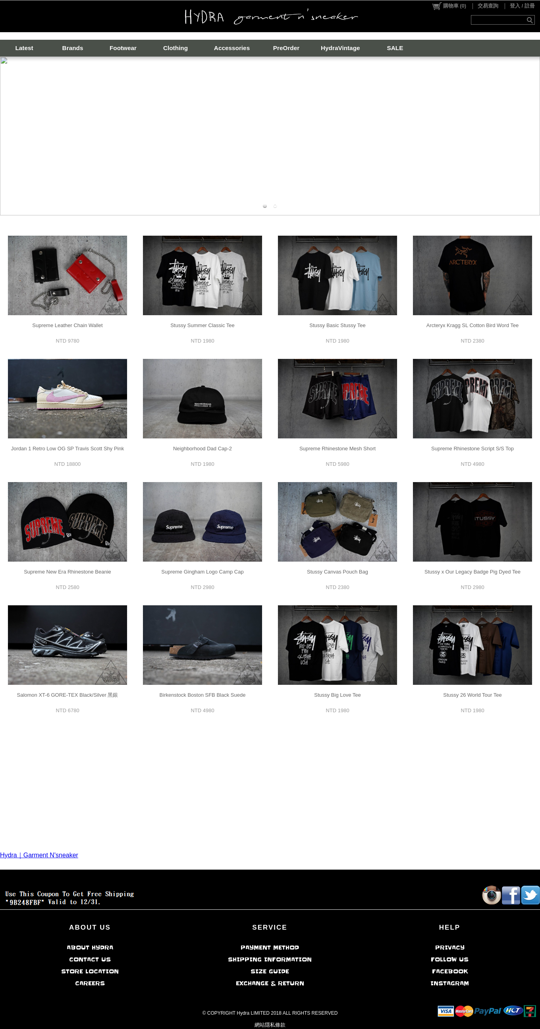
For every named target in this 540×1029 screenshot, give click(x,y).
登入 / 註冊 (522, 6)
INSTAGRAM (449, 983)
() (449, 6)
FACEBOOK (450, 971)
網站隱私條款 (270, 1025)
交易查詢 (488, 6)
